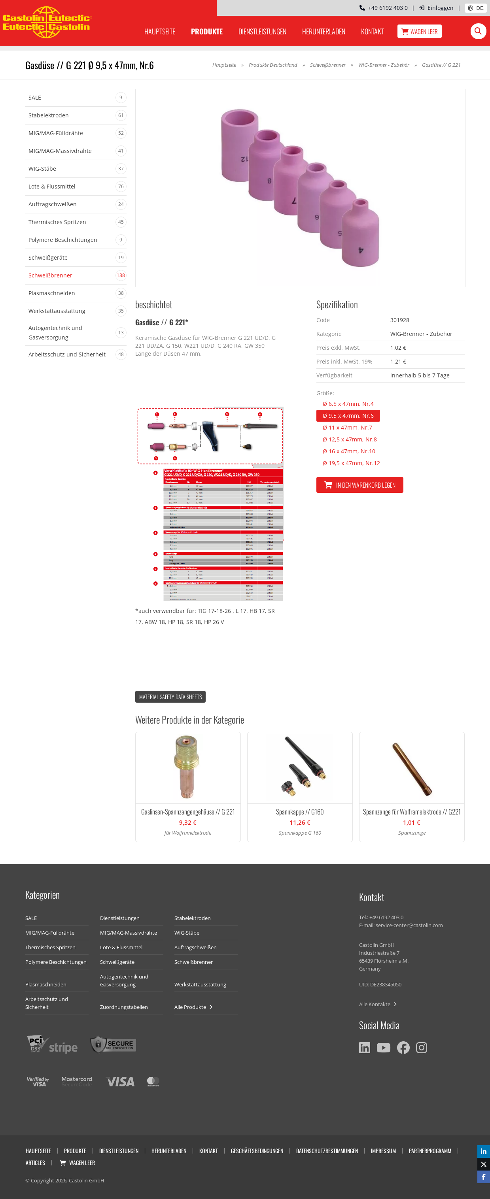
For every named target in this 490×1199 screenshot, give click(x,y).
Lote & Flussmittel (121, 947)
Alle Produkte (193, 1006)
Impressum (383, 1150)
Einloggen (436, 7)
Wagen (419, 31)
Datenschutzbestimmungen (327, 1150)
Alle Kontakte (378, 1004)
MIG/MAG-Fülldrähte (49, 932)
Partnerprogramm (430, 1150)
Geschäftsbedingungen (257, 1150)
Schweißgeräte (117, 961)
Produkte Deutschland (273, 64)
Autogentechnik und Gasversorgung (124, 980)
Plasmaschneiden (45, 984)
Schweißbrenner (328, 64)
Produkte (207, 31)
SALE (31, 918)
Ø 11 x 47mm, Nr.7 (347, 427)
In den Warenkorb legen (359, 485)
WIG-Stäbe (186, 932)
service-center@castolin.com (409, 925)
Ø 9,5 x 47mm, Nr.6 (348, 415)
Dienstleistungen (262, 31)
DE (476, 8)
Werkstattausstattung (200, 984)
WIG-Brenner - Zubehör (384, 64)
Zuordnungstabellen (124, 1006)
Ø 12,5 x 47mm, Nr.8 (350, 439)
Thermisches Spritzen (50, 947)
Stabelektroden (192, 918)
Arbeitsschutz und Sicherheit (46, 1002)
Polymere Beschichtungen (56, 961)
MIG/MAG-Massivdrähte (128, 932)
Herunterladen (323, 31)
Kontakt (372, 31)
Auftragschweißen (195, 947)
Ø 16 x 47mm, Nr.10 (349, 451)
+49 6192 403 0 (383, 7)
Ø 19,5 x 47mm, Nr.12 (351, 463)
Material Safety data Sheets (170, 696)
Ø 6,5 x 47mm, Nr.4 (348, 403)
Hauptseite (159, 31)
